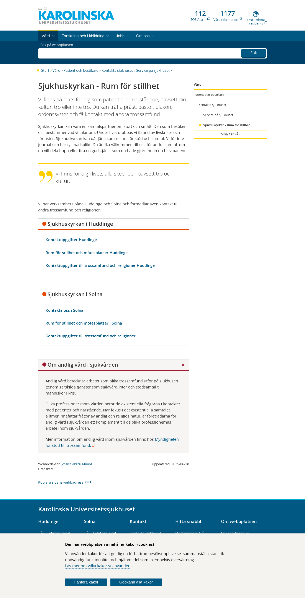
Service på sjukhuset (153, 70)
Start (45, 70)
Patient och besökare (81, 70)
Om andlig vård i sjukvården (83, 365)
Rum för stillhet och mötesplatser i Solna (84, 323)
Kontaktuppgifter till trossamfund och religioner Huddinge (100, 265)
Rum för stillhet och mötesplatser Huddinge (87, 252)
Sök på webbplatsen (58, 52)
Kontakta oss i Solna (64, 310)
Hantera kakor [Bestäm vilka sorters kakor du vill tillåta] (86, 582)
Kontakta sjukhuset (117, 70)
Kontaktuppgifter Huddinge (71, 239)
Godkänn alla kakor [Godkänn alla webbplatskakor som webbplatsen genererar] (136, 582)
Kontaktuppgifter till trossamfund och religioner (91, 335)
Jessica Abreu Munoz (76, 464)
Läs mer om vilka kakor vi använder (97, 565)
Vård (56, 70)
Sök (253, 52)
